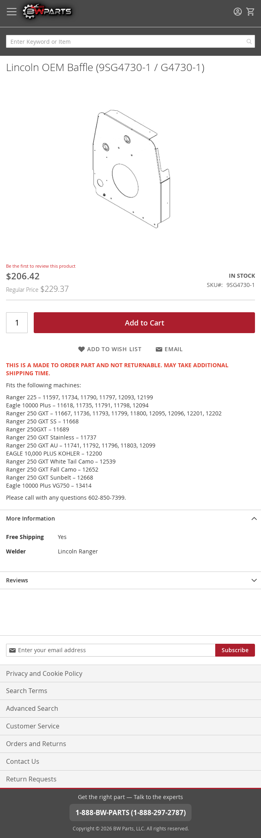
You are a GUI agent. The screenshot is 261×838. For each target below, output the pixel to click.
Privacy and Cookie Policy (44, 673)
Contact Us (22, 761)
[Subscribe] (235, 650)
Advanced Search (32, 708)
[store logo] (47, 11)
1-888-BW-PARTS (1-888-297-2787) (130, 812)
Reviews (17, 580)
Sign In (237, 11)
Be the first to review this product (40, 266)
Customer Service (32, 726)
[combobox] (130, 41)
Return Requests (31, 779)
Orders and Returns (36, 743)
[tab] (130, 518)
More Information (30, 518)
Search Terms (26, 690)
